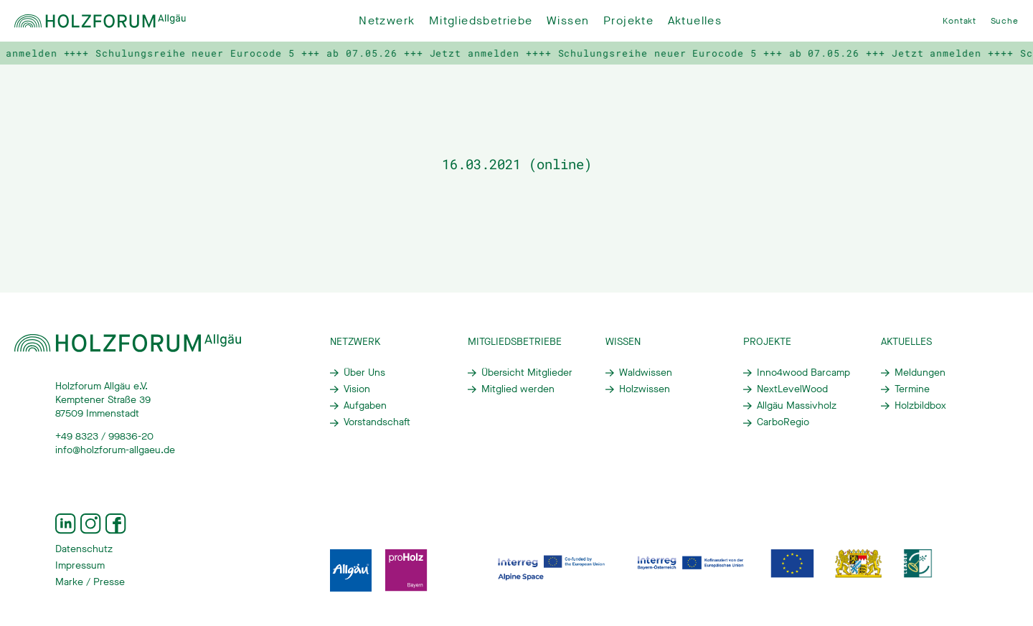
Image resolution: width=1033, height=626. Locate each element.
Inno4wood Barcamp (803, 372)
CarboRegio (783, 422)
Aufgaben (365, 405)
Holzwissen (644, 389)
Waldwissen (645, 372)
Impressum (80, 565)
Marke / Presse (90, 582)
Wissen (568, 21)
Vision (357, 389)
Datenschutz (84, 549)
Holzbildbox (920, 405)
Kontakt (959, 21)
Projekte (628, 21)
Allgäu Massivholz (796, 405)
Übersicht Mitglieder (526, 372)
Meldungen (920, 372)
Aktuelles (695, 21)
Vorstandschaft (377, 422)
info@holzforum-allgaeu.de (115, 450)
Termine (912, 389)
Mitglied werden (518, 389)
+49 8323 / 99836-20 (104, 436)
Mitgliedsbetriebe (481, 21)
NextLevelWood (792, 389)
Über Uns (364, 372)
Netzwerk (387, 21)
